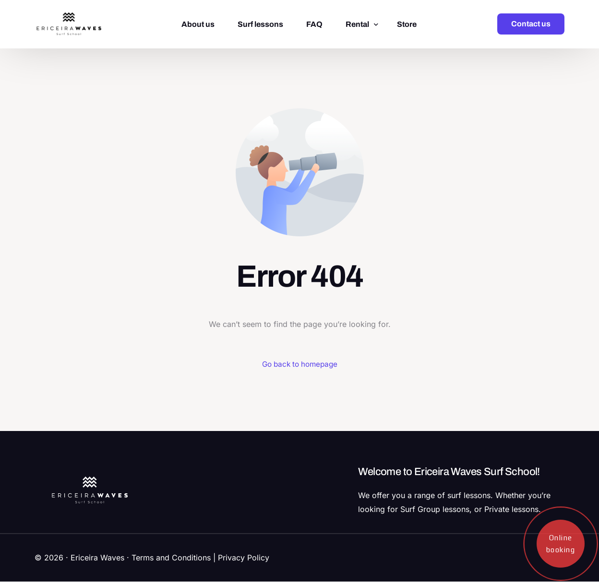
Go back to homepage (299, 364)
